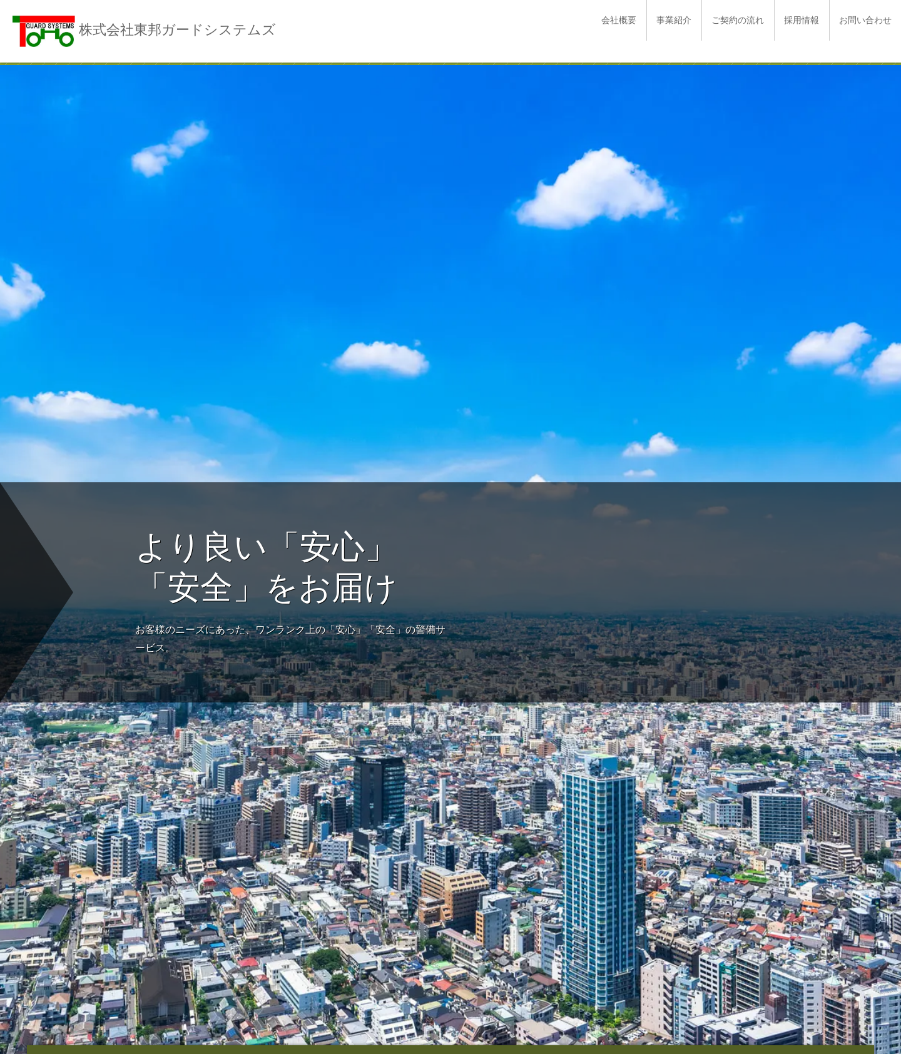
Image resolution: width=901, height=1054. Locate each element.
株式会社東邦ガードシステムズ (177, 30)
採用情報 (801, 20)
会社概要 (618, 20)
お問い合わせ (865, 20)
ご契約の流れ (737, 20)
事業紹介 (673, 20)
